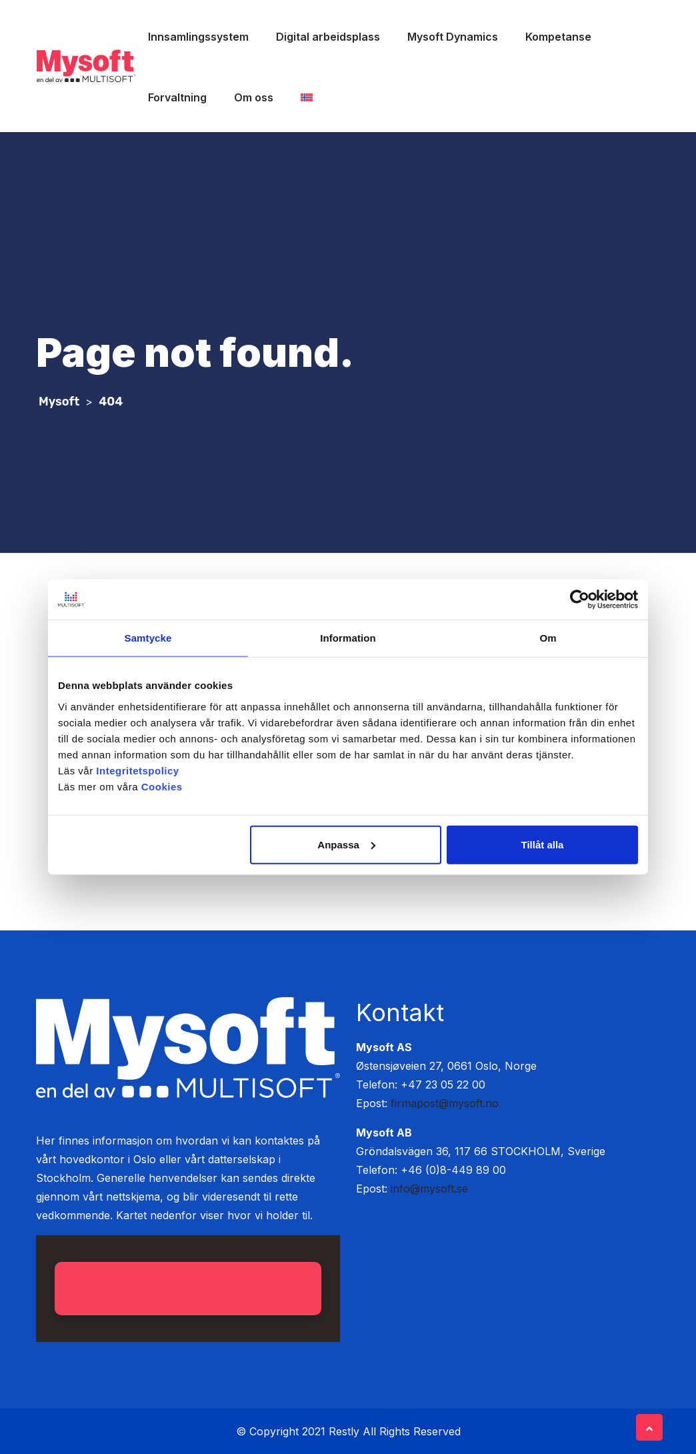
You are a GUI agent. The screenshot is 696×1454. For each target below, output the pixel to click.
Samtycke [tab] (148, 638)
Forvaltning (177, 97)
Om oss (253, 97)
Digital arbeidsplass (328, 36)
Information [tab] (348, 638)
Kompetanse (558, 36)
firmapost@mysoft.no (445, 1103)
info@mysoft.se (429, 1188)
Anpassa (346, 844)
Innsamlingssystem (198, 36)
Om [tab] (547, 638)
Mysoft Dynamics (452, 36)
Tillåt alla (542, 844)
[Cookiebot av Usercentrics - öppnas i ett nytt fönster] (579, 600)
